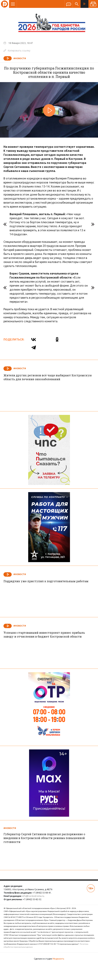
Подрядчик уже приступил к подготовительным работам (45, 581)
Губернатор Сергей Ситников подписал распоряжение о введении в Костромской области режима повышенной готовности (44, 838)
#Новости (19, 58)
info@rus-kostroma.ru (33, 896)
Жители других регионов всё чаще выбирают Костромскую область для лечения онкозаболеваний (47, 377)
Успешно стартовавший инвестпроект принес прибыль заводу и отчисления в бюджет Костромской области (44, 634)
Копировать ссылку (16, 50)
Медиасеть (58, 959)
